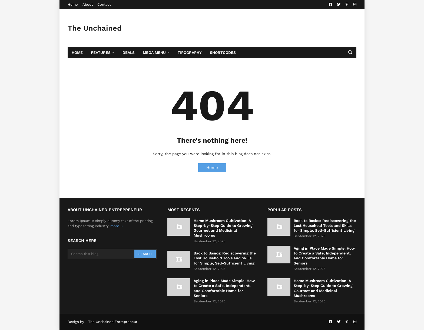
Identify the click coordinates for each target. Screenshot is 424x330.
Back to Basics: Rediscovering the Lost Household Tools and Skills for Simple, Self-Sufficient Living (225, 258)
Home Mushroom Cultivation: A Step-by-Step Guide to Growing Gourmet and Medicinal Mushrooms (223, 228)
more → (117, 226)
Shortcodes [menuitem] (223, 52)
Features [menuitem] (101, 52)
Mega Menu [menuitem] (154, 52)
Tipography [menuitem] (190, 52)
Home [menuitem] (77, 52)
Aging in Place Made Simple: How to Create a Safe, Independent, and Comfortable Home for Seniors (224, 288)
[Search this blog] (101, 254)
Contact (104, 4)
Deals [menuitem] (128, 52)
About (87, 4)
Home (73, 4)
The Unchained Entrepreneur (95, 36)
